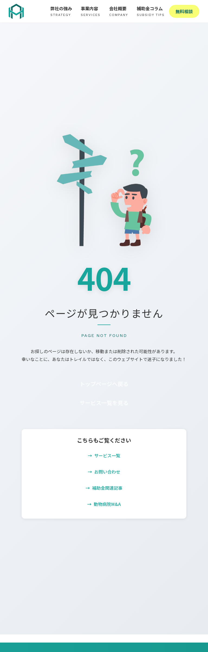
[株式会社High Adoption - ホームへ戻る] (16, 11)
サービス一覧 (107, 455)
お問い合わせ (107, 471)
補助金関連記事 (107, 488)
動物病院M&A (107, 504)
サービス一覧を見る (104, 403)
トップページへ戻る (104, 384)
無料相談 (184, 11)
